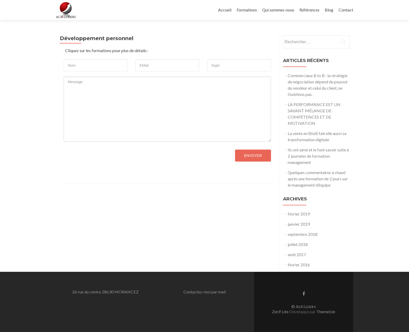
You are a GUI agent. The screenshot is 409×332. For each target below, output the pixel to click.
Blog (329, 9)
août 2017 (297, 254)
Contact (346, 9)
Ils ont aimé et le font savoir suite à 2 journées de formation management (318, 156)
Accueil (224, 9)
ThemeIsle (325, 311)
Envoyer (253, 155)
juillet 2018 (298, 244)
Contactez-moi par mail (204, 291)
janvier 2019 (299, 224)
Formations (247, 9)
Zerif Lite (280, 311)
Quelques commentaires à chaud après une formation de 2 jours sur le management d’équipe (318, 178)
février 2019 (299, 213)
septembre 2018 (302, 234)
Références (309, 9)
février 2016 (299, 264)
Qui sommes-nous (278, 9)
